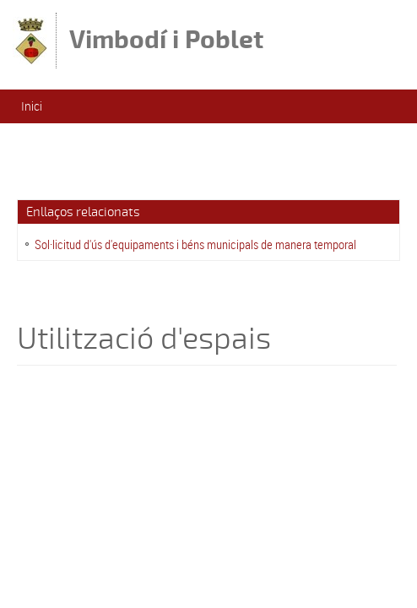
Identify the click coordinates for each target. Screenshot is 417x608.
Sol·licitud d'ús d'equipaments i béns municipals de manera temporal (195, 244)
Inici (31, 106)
